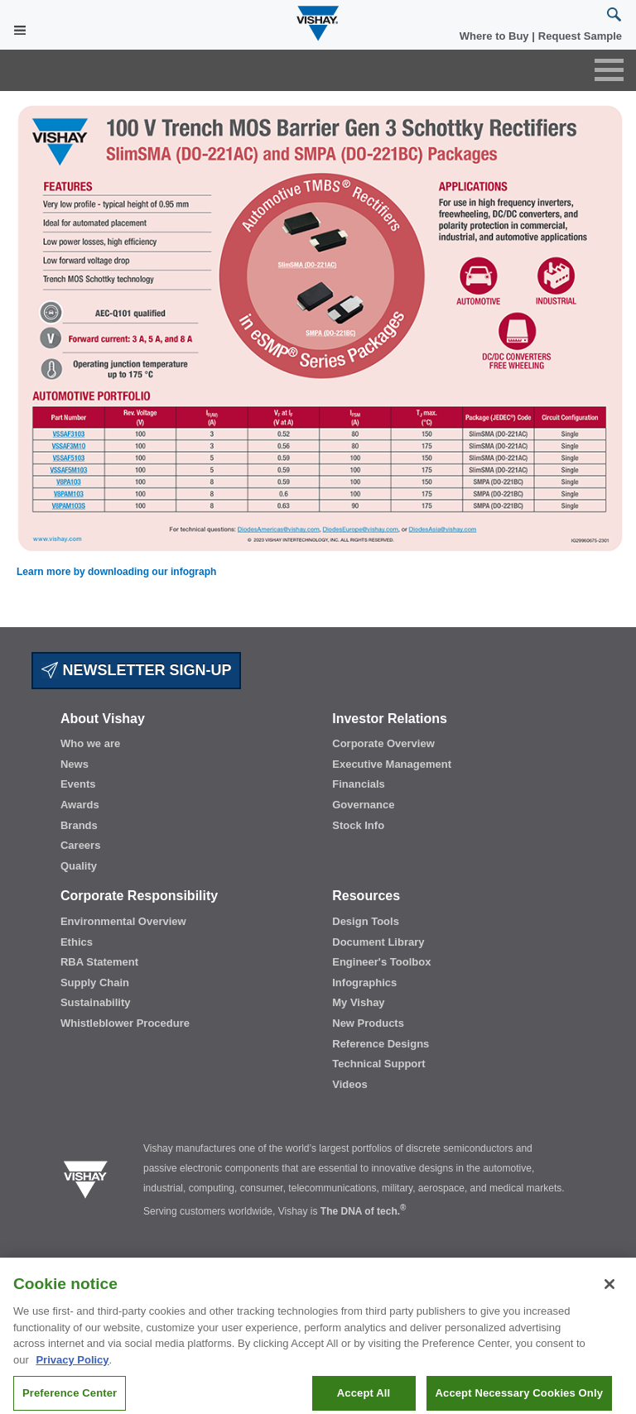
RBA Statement (99, 962)
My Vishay (358, 1002)
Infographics (364, 982)
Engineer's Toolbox (381, 962)
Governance (363, 804)
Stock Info (358, 825)
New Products (368, 1023)
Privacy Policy (72, 1368)
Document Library (378, 942)
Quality (78, 866)
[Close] (609, 1292)
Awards (79, 804)
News (74, 764)
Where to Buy (496, 36)
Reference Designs (380, 1044)
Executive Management (391, 764)
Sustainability (95, 1002)
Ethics (76, 942)
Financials (358, 784)
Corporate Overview (383, 743)
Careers (80, 845)
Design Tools (365, 921)
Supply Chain (94, 982)
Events (78, 784)
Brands (79, 825)
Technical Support (378, 1063)
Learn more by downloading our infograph (116, 572)
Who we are (90, 743)
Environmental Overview (123, 921)
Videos (349, 1084)
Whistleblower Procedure (125, 1023)
